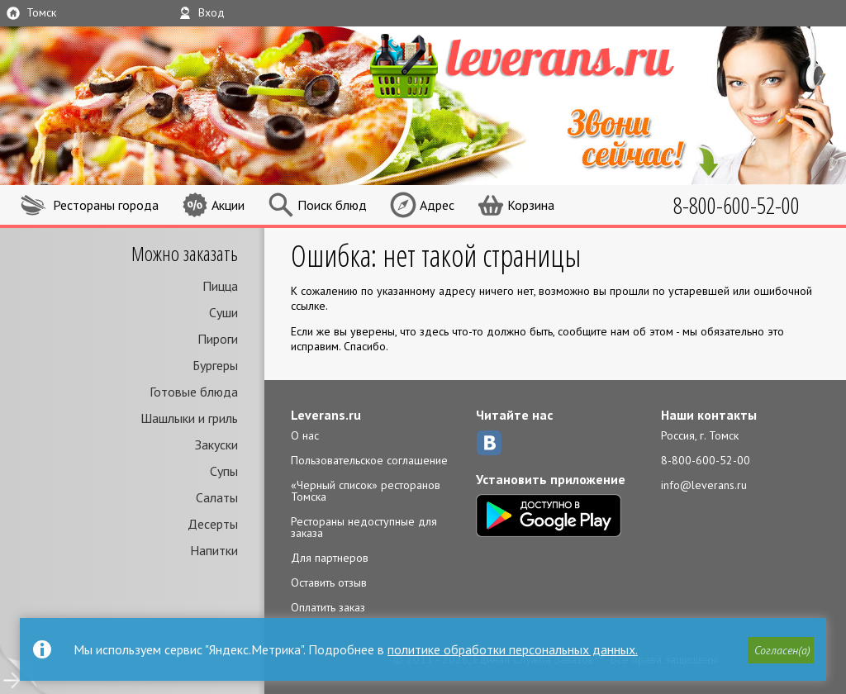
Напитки (214, 550)
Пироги (217, 338)
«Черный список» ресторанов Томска (365, 491)
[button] (781, 650)
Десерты (213, 524)
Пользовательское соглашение (369, 460)
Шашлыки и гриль (189, 418)
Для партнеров (329, 557)
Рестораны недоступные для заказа (364, 527)
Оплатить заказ (328, 607)
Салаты (217, 497)
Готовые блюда (194, 391)
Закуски (216, 444)
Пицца (220, 286)
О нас (305, 435)
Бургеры (215, 365)
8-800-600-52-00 (705, 460)
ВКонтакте (489, 443)
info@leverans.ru (704, 485)
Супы (224, 471)
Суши (223, 312)
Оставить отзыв (329, 582)
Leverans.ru (326, 414)
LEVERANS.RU (553, 63)
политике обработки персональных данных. (512, 649)
